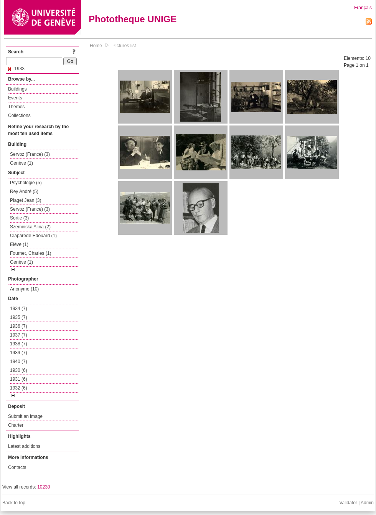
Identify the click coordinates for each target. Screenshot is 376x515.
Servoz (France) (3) (30, 154)
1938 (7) (18, 344)
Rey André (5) (24, 191)
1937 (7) (18, 335)
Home (96, 45)
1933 (16, 68)
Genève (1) (21, 163)
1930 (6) (18, 370)
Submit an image (25, 416)
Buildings (17, 89)
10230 (43, 487)
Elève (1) (19, 244)
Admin (367, 502)
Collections (19, 115)
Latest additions (24, 446)
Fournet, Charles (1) (30, 253)
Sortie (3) (19, 218)
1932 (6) (18, 388)
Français (363, 7)
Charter (15, 425)
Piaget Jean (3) (25, 200)
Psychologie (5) (26, 182)
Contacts (17, 467)
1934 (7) (18, 308)
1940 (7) (18, 361)
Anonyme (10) (24, 289)
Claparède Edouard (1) (33, 235)
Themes (16, 106)
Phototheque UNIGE (132, 19)
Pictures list (124, 45)
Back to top (13, 502)
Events (15, 98)
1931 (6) (18, 379)
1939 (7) (18, 352)
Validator (348, 502)
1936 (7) (18, 326)
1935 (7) (18, 317)
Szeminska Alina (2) (30, 226)
